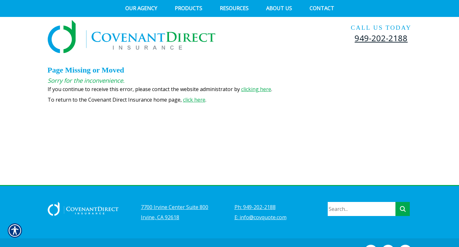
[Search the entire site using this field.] (361, 192)
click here (194, 99)
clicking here (256, 89)
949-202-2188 (381, 38)
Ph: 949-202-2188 (255, 190)
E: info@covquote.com (260, 200)
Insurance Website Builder (189, 232)
